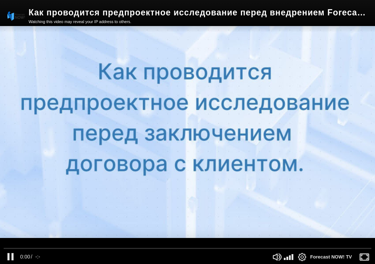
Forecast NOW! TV (331, 257)
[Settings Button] (302, 257)
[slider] (187, 248)
